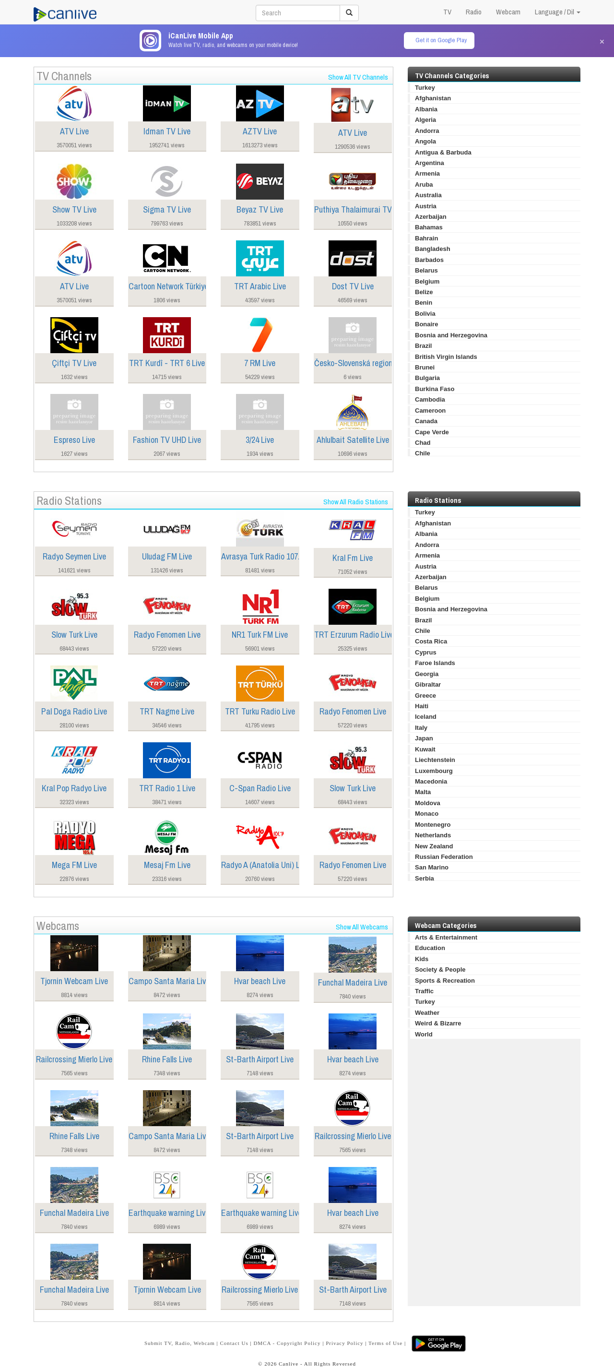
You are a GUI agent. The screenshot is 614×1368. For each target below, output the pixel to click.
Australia (428, 195)
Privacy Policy (344, 1343)
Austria (426, 206)
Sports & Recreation (445, 980)
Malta (423, 792)
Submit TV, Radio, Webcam (179, 1343)
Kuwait (425, 749)
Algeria (425, 119)
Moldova (427, 803)
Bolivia (425, 313)
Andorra (427, 130)
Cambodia (430, 399)
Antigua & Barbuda (443, 152)
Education (430, 948)
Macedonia (431, 781)
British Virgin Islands (446, 356)
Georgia (426, 674)
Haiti (421, 706)
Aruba (424, 184)
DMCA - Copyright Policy (286, 1343)
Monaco (426, 813)
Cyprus (426, 652)
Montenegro (432, 824)
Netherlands (433, 835)
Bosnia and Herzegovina (451, 335)
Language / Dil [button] (557, 12)
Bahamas (429, 227)
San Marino (432, 867)
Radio (474, 12)
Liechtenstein (435, 759)
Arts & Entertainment (446, 937)
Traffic (424, 991)
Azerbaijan (431, 216)
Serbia (424, 878)
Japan (424, 738)
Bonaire (426, 324)
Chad (423, 442)
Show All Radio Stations (355, 502)
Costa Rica (431, 641)
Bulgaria (427, 377)
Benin (423, 302)
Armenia (427, 173)
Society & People (440, 969)
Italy (421, 727)
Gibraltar (428, 684)
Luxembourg (434, 770)
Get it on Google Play (441, 40)
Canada (426, 421)
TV (447, 12)
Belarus (426, 270)
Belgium (427, 281)
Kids (421, 959)
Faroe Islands (435, 662)
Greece (425, 695)
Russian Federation (444, 856)
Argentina (429, 163)
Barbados (429, 259)
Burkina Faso (434, 389)
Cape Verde (432, 432)
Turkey (425, 87)
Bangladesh (432, 248)
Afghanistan (433, 98)
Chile (422, 453)
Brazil (423, 345)
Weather (427, 1012)
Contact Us (234, 1343)
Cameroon (430, 410)
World (424, 1034)
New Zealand (434, 846)
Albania (426, 109)
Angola (425, 141)
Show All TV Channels (358, 77)
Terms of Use (385, 1343)
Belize (424, 292)
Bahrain (426, 238)
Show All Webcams (362, 927)
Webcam (508, 12)
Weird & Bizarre (438, 1023)
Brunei (425, 367)
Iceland (426, 716)
